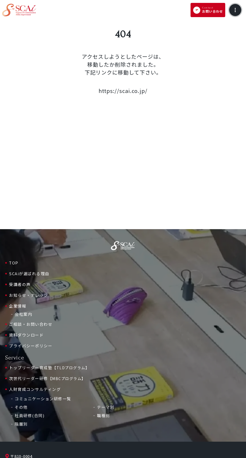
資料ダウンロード (26, 335)
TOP (13, 262)
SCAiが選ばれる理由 (29, 273)
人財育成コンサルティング (35, 389)
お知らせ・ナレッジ (28, 295)
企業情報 (17, 306)
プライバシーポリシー (30, 345)
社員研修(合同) (29, 415)
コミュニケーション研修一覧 (43, 398)
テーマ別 (105, 407)
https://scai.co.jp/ (123, 91)
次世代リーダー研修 (47, 378)
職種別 (103, 415)
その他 (21, 407)
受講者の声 (20, 284)
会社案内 (23, 314)
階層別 (21, 424)
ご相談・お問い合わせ (30, 324)
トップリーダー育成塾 (49, 368)
